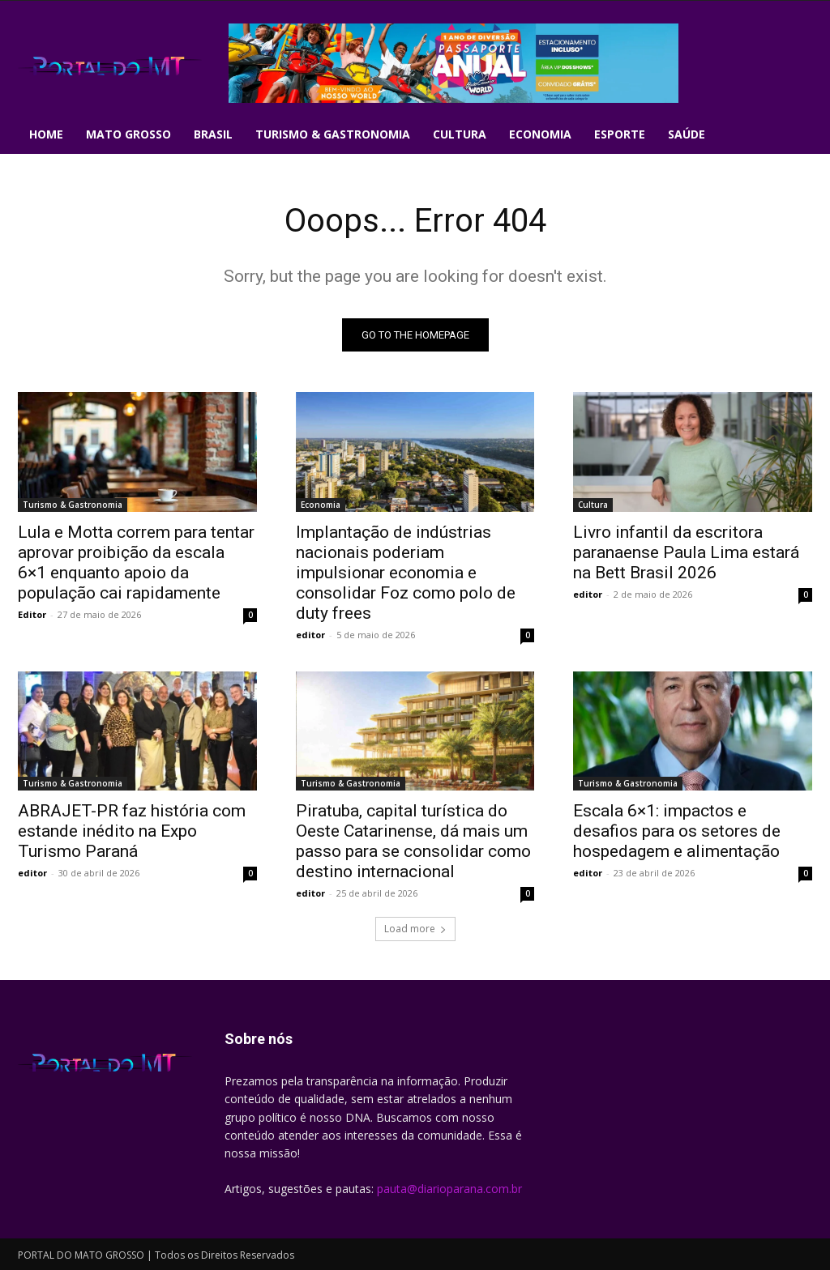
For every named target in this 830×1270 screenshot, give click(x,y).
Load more (415, 928)
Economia (320, 504)
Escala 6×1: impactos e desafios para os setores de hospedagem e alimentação (677, 831)
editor (310, 635)
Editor (32, 614)
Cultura (593, 504)
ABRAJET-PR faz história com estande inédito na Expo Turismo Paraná (132, 831)
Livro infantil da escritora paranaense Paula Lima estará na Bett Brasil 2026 (686, 552)
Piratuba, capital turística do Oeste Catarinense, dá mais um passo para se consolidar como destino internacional (413, 841)
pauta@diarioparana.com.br (449, 1188)
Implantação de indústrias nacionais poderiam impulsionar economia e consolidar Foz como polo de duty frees (406, 572)
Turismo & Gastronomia (72, 504)
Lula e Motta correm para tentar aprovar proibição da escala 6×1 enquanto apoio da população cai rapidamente (136, 562)
